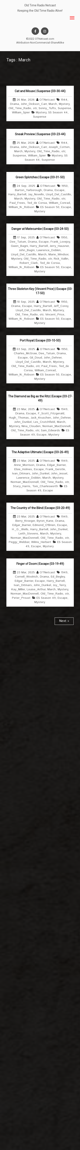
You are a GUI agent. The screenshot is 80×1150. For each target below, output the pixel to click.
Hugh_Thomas (19, 418)
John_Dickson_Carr (34, 104)
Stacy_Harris (21, 486)
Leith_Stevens (28, 533)
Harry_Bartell (17, 194)
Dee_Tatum (18, 242)
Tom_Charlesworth (45, 486)
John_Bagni (27, 250)
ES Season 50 (49, 207)
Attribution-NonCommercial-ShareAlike (40, 42)
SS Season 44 (58, 112)
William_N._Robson (21, 207)
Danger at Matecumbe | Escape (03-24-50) (40, 229)
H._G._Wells (20, 529)
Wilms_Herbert (41, 542)
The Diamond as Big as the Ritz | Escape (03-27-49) (40, 398)
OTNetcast (47, 100)
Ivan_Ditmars (21, 473)
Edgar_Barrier (56, 465)
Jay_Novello (36, 194)
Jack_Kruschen (41, 418)
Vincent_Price (54, 314)
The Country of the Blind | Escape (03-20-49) (40, 508)
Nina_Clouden (31, 426)
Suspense (64, 108)
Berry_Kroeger (25, 521)
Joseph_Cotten (59, 147)
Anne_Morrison (24, 465)
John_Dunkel (23, 422)
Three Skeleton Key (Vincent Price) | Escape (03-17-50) (40, 291)
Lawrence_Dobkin (48, 250)
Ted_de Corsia (37, 203)
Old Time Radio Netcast (40, 5)
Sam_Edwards (50, 430)
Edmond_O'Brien (44, 525)
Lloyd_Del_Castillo (58, 194)
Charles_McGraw (25, 353)
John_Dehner (52, 358)
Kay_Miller (18, 589)
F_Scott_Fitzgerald (51, 413)
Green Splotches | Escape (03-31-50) (40, 177)
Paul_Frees (17, 203)
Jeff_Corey (61, 306)
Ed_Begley (58, 577)
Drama (14, 104)
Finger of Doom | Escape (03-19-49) (40, 563)
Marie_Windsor (58, 254)
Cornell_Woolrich (26, 577)
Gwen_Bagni (19, 246)
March (53, 104)
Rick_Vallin (61, 259)
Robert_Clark (29, 263)
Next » (64, 621)
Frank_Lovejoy (60, 242)
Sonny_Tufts (47, 108)
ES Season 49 (46, 598)
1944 (64, 100)
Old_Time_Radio (20, 108)
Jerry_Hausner (59, 246)
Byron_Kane (45, 521)
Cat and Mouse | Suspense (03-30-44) (40, 91)
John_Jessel (59, 473)
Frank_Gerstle (55, 469)
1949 (64, 409)
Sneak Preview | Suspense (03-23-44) (40, 134)
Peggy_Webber (19, 542)
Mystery (64, 104)
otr (35, 108)
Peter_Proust (21, 598)
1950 (64, 186)
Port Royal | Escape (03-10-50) (40, 340)
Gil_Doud (36, 358)
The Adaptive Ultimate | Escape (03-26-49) (40, 452)
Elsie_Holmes (23, 469)
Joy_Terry (59, 585)
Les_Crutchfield (44, 422)
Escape (59, 190)
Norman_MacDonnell (56, 426)
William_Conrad (59, 203)
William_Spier (21, 112)
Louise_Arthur (36, 589)
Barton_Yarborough (28, 190)
